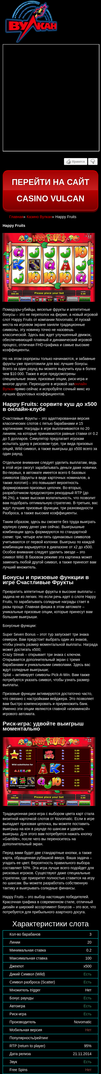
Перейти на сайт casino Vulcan (50, 190)
